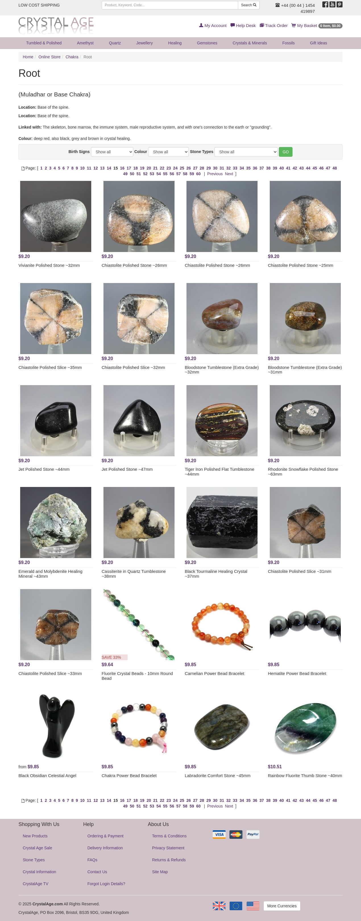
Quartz (115, 43)
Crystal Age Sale (37, 848)
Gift (318, 43)
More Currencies (281, 906)
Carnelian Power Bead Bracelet (214, 673)
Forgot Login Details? (106, 883)
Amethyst (85, 43)
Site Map (160, 872)
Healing (175, 43)
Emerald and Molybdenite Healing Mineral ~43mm (50, 574)
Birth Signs (79, 151)
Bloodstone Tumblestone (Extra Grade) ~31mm (305, 370)
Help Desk (243, 25)
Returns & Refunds (169, 860)
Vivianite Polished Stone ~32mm (49, 265)
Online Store (49, 57)
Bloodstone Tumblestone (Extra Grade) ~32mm (222, 370)
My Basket (317, 25)
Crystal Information (39, 872)
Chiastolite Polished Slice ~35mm (50, 367)
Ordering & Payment (106, 836)
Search (248, 5)
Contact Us (97, 872)
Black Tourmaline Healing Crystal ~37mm (216, 574)
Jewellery (144, 43)
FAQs (92, 860)
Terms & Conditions (169, 836)
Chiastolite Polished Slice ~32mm (133, 367)
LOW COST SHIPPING (39, 5)
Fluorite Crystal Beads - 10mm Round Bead (137, 676)
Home (28, 57)
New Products (35, 836)
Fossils (288, 43)
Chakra (72, 57)
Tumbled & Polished (44, 43)
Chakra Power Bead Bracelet (129, 775)
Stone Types (201, 151)
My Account (213, 25)
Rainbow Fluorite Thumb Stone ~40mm (305, 775)
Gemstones (207, 43)
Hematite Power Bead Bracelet (297, 673)
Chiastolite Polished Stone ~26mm (134, 265)
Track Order (274, 25)
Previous (215, 174)
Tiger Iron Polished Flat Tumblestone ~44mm (219, 471)
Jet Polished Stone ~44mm (44, 469)
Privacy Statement (168, 848)
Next (229, 174)
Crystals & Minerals (250, 43)
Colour (140, 151)
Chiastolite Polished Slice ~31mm (299, 571)
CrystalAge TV (35, 883)
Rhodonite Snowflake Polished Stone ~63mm (303, 471)
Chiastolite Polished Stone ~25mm (300, 265)
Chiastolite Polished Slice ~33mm (50, 673)
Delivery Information (105, 848)
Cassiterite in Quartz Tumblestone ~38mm (134, 574)
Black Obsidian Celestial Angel (47, 775)
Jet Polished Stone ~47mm (127, 469)
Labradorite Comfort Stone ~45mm (217, 775)
